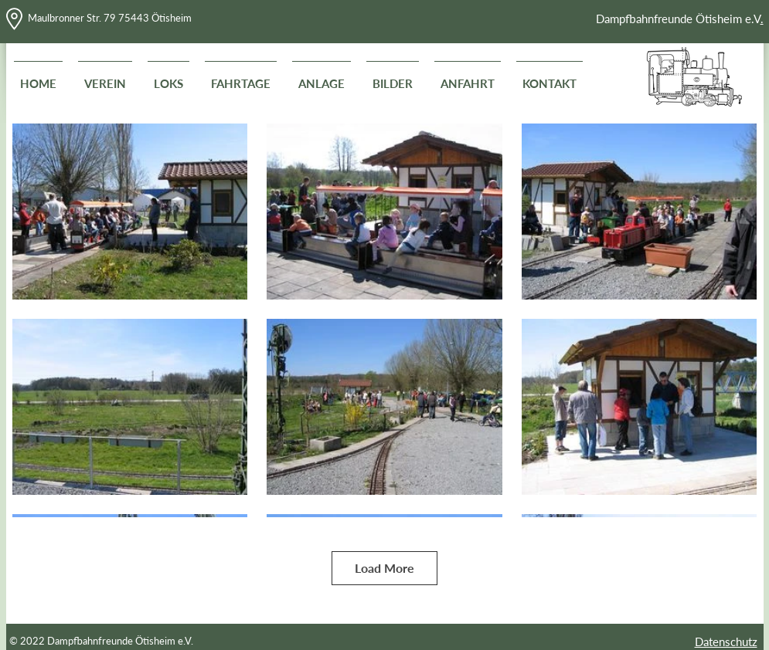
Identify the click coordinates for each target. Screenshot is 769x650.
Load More (384, 567)
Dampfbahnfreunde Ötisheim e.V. (120, 641)
